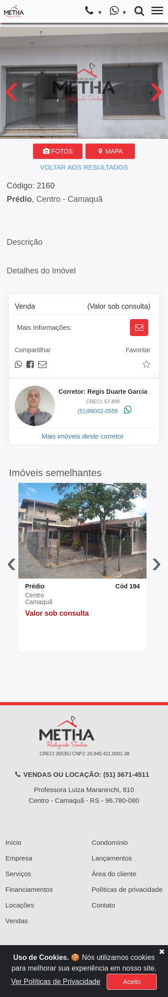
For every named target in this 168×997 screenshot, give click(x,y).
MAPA (110, 151)
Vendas (16, 921)
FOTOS (58, 151)
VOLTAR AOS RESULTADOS (84, 167)
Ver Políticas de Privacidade (55, 981)
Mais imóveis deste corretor (83, 436)
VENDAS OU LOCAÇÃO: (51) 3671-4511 (82, 774)
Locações (19, 905)
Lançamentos (112, 858)
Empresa (18, 858)
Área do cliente (114, 874)
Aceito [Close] (132, 981)
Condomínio (110, 842)
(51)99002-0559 (98, 411)
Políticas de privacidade (127, 889)
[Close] (161, 951)
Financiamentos (29, 889)
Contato (104, 905)
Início (13, 842)
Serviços (18, 874)
